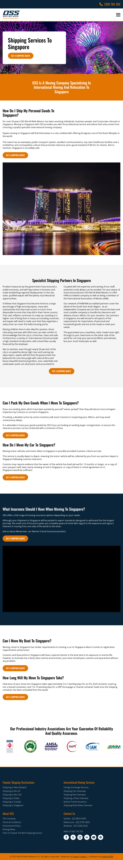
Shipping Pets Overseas (75, 794)
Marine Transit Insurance (75, 801)
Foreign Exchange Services (76, 787)
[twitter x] (73, 837)
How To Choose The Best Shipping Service (22, 832)
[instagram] (80, 837)
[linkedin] (86, 837)
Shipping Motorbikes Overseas (78, 805)
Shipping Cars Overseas (75, 791)
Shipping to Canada (12, 801)
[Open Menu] (118, 15)
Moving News (9, 829)
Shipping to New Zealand (14, 787)
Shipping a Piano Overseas (76, 798)
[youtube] (93, 837)
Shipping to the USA (12, 794)
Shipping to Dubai (11, 798)
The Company (9, 818)
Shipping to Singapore (13, 805)
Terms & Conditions (12, 822)
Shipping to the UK (11, 791)
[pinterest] (100, 837)
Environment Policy (11, 825)
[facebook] (66, 837)
